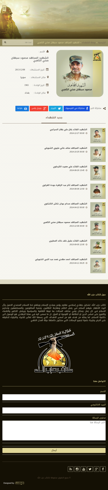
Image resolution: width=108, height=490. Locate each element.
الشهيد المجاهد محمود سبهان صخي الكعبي (65, 222)
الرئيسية (102, 42)
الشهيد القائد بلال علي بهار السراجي (68, 129)
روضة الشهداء (89, 42)
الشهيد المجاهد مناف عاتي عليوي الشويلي (65, 148)
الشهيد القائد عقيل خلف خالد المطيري (68, 241)
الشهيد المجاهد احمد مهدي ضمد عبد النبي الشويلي (61, 259)
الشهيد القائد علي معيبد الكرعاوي (70, 166)
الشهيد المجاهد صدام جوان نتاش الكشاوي (65, 204)
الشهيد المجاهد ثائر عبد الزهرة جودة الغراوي (64, 185)
